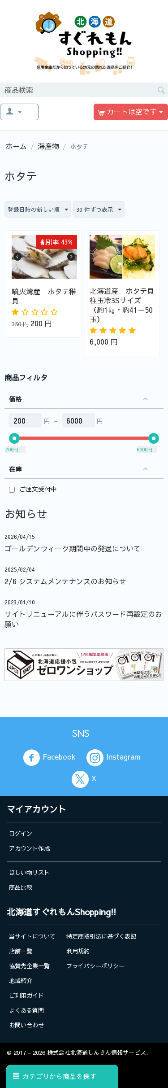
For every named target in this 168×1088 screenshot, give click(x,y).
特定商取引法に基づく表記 (101, 936)
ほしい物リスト (29, 872)
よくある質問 (26, 1010)
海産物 (48, 146)
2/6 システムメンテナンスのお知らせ (65, 581)
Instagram (113, 757)
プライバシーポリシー (95, 965)
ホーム (16, 146)
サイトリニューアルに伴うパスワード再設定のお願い (83, 619)
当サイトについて (32, 936)
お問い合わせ (26, 1025)
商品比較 (20, 887)
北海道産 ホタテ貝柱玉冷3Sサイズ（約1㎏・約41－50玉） (122, 305)
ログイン (20, 833)
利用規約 (78, 951)
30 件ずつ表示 (98, 209)
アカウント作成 (29, 848)
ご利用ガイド (26, 995)
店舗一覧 (20, 951)
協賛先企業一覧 (29, 965)
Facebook (49, 757)
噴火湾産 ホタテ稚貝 (44, 296)
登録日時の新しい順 (38, 209)
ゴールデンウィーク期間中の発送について (72, 548)
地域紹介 (20, 980)
